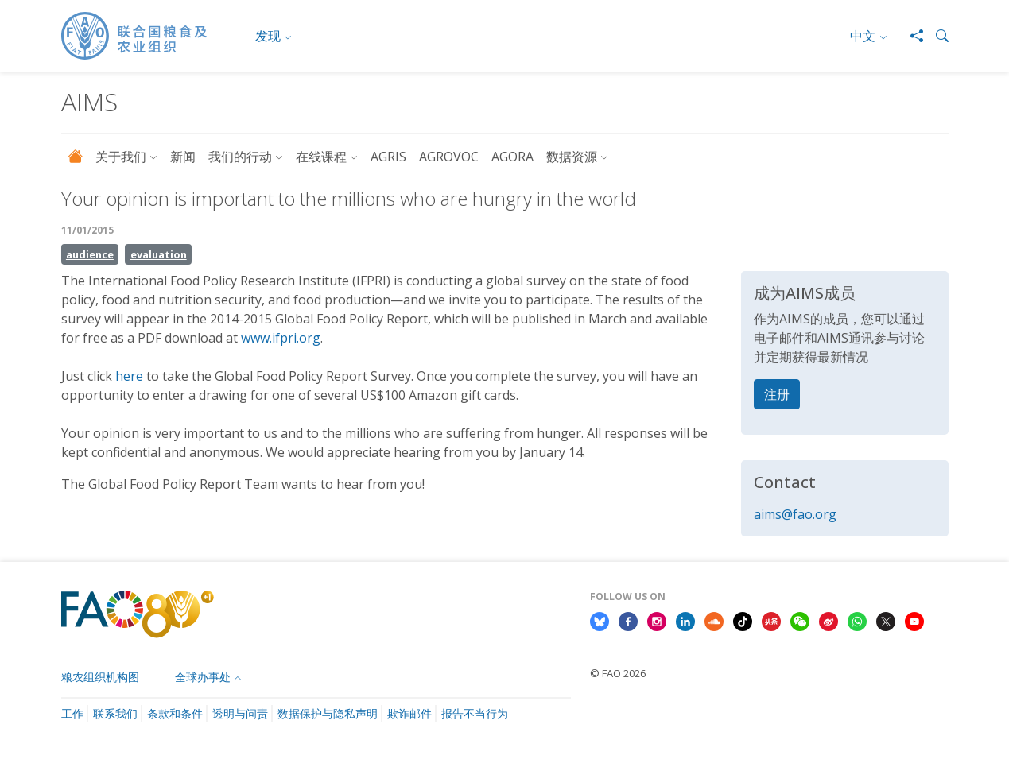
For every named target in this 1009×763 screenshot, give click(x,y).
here (129, 376)
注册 (777, 394)
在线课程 (321, 156)
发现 (268, 36)
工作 (72, 713)
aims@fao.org (795, 514)
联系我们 (115, 713)
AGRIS (388, 156)
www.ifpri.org (280, 338)
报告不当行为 (474, 713)
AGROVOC (449, 156)
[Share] (910, 35)
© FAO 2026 (618, 673)
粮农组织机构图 (100, 676)
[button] (936, 35)
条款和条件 (175, 713)
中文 (862, 36)
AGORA (512, 156)
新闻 (183, 156)
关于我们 (120, 156)
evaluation (158, 254)
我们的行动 (240, 156)
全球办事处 (203, 676)
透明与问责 (240, 713)
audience (90, 254)
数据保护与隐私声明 (327, 713)
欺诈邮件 (409, 713)
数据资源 (571, 156)
